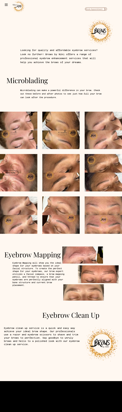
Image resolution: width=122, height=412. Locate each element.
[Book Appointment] (96, 9)
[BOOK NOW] (10, 173)
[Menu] (10, 4)
